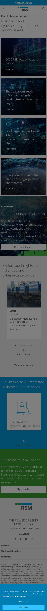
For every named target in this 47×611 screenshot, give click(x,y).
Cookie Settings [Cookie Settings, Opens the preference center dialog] (23, 603)
